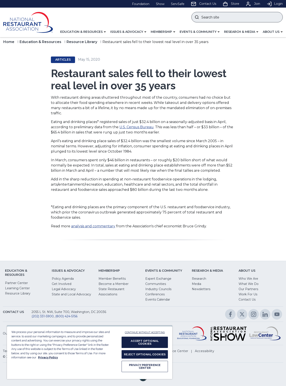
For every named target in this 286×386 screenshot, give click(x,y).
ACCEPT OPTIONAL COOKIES (145, 342)
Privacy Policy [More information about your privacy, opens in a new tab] (48, 357)
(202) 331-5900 (43, 316)
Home (8, 42)
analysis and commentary (93, 226)
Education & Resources (40, 42)
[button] (83, 32)
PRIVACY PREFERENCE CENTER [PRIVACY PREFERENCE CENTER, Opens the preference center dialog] (145, 366)
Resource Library (82, 42)
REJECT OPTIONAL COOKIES (145, 354)
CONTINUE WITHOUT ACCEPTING (145, 332)
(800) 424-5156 (66, 316)
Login (275, 4)
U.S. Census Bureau (136, 127)
